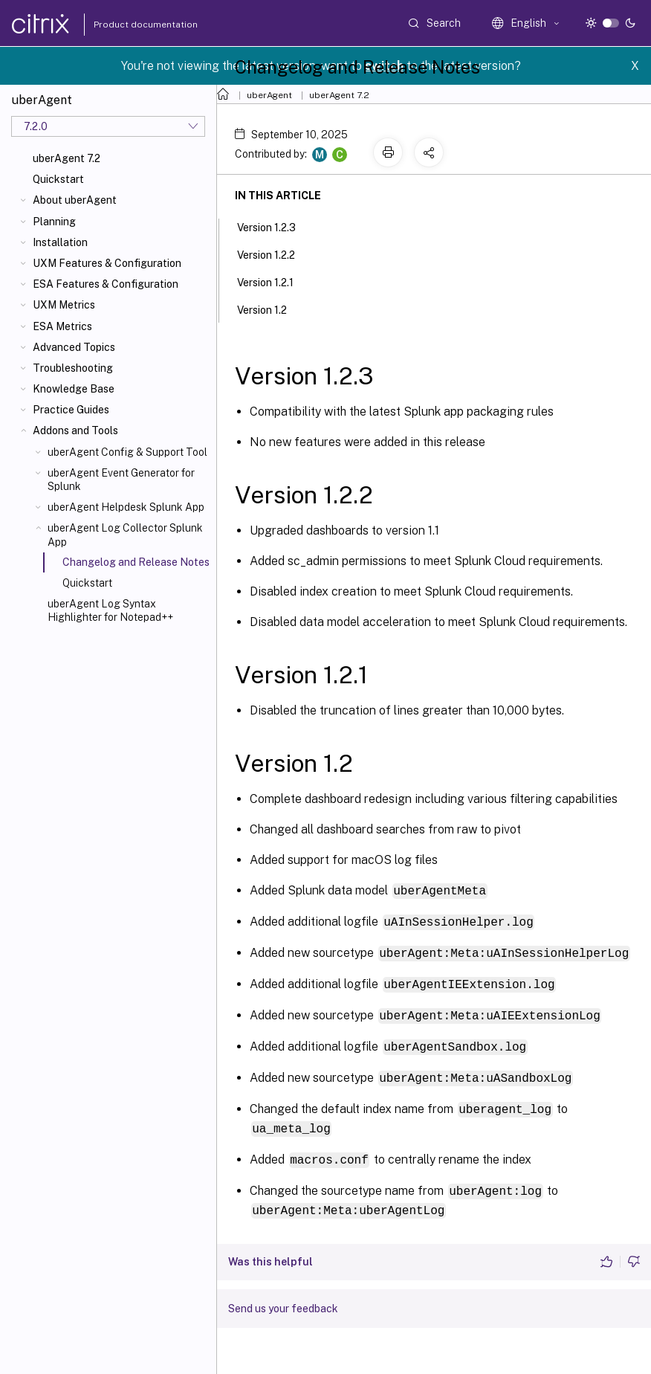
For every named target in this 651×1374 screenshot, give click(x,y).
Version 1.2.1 (273, 281)
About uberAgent (75, 200)
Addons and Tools (75, 430)
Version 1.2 (270, 308)
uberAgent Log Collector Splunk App (125, 534)
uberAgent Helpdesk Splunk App (126, 507)
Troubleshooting (73, 368)
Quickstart (58, 179)
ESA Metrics (62, 326)
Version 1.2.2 (274, 253)
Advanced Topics (74, 347)
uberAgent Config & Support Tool (127, 452)
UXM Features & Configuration (107, 263)
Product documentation (127, 24)
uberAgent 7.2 (66, 158)
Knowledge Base (73, 389)
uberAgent (269, 95)
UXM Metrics (64, 305)
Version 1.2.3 (274, 226)
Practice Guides (71, 410)
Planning (54, 222)
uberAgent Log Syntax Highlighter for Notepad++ (110, 610)
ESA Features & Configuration (105, 284)
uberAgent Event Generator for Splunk (121, 479)
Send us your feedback (283, 1300)
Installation (60, 242)
